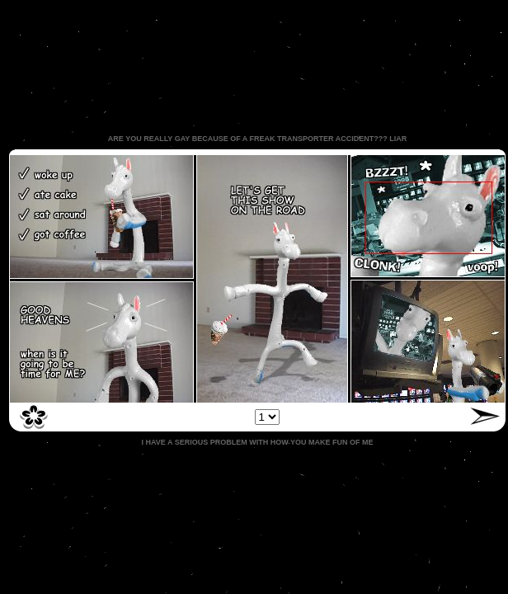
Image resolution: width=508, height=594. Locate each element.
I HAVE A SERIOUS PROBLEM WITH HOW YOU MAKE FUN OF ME (257, 442)
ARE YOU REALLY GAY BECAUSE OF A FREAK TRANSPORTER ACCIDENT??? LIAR (257, 138)
